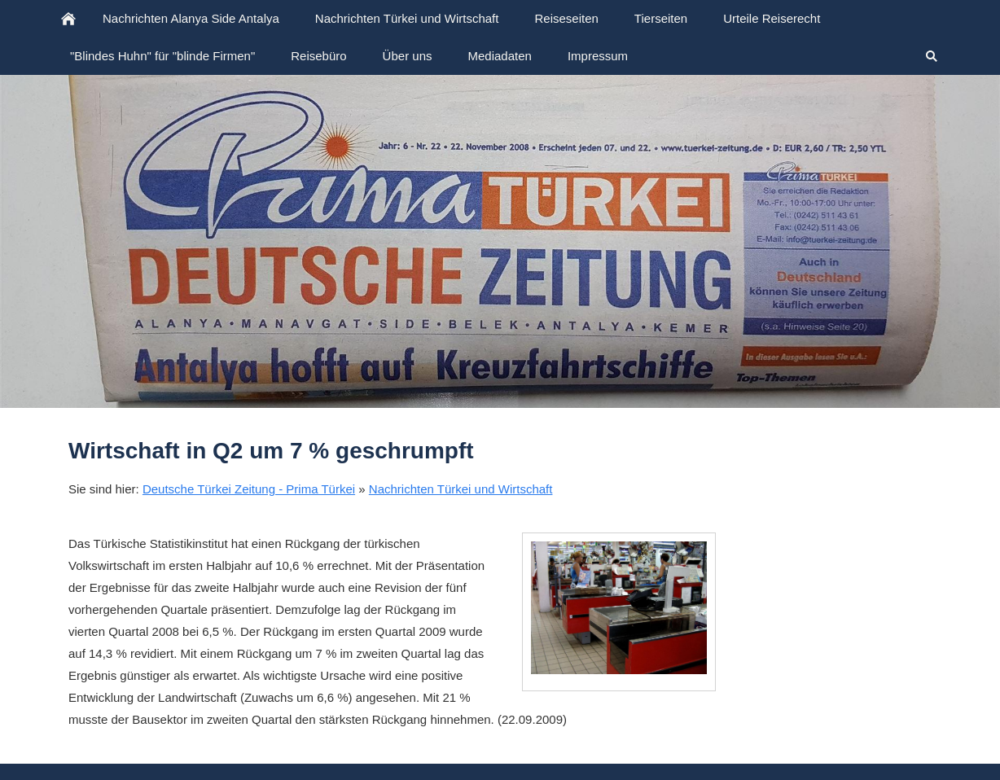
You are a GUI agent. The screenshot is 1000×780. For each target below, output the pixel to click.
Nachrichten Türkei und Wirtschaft (461, 489)
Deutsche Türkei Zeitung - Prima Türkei (249, 489)
